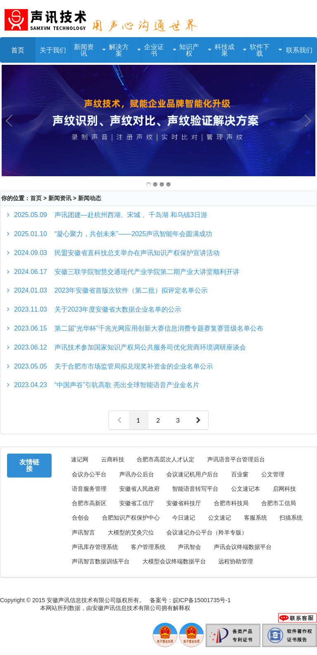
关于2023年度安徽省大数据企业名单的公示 (97, 309)
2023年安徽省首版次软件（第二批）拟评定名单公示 (111, 290)
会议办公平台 (89, 474)
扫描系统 (291, 518)
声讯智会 (189, 547)
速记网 (79, 459)
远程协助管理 (235, 561)
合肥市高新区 (89, 503)
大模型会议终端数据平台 (174, 561)
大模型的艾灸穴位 (131, 533)
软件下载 (264, 47)
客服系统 (255, 518)
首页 (17, 50)
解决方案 (123, 47)
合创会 (80, 518)
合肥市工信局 (278, 503)
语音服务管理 (89, 489)
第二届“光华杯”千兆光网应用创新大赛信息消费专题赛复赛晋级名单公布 (139, 328)
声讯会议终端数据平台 (243, 547)
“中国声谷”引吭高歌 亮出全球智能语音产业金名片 (106, 384)
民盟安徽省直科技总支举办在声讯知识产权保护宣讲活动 (117, 252)
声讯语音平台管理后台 (236, 459)
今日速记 (183, 518)
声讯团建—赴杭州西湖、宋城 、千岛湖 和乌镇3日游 (110, 214)
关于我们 (53, 50)
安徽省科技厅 (183, 503)
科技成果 (228, 47)
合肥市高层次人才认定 (165, 459)
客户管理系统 (148, 547)
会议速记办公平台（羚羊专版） (206, 533)
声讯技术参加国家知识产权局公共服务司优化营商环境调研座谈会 (130, 347)
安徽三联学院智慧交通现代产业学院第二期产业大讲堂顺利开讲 (126, 271)
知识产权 (193, 47)
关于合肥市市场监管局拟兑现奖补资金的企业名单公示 (113, 366)
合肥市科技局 (231, 503)
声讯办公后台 (136, 474)
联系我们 (299, 50)
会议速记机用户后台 (192, 474)
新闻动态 (89, 198)
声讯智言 (83, 533)
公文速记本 (245, 489)
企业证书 (158, 47)
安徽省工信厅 (136, 503)
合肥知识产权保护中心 (131, 518)
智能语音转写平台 (195, 489)
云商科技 (112, 459)
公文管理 (272, 474)
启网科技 (284, 489)
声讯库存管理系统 (95, 547)
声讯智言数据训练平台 (101, 561)
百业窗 (239, 474)
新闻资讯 (88, 47)
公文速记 (219, 518)
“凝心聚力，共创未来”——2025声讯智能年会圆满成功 (113, 233)
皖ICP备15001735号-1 (202, 600)
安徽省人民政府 (139, 489)
